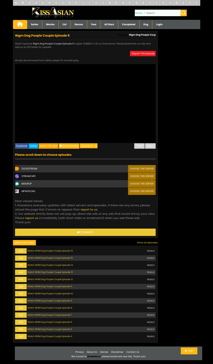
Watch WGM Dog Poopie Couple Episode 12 (50, 279)
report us (31, 218)
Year (94, 24)
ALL (16, 3)
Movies (50, 24)
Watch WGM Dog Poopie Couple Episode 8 (50, 307)
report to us (89, 209)
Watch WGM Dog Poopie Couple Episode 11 (50, 286)
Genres (79, 24)
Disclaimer (117, 352)
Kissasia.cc (94, 356)
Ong (145, 24)
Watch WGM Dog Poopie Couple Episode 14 (50, 265)
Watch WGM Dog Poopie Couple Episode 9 (50, 300)
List (65, 24)
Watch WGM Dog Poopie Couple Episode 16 (50, 250)
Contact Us (132, 352)
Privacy (80, 352)
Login (159, 24)
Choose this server (142, 168)
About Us (92, 352)
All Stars (109, 24)
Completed (128, 24)
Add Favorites (70, 146)
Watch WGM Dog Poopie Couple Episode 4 (50, 336)
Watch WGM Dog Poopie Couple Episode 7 (50, 314)
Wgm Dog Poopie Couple (143, 34)
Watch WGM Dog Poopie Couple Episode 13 (50, 272)
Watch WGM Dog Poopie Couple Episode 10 (50, 293)
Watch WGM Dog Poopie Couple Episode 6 (50, 322)
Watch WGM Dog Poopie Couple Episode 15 (50, 257)
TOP (189, 350)
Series (34, 24)
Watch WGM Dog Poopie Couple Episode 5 (50, 329)
